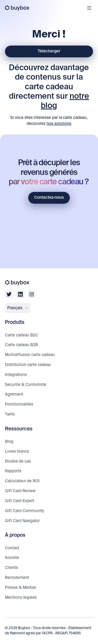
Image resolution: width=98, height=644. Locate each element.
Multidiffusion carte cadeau (30, 355)
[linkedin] (20, 294)
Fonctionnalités (19, 404)
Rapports (13, 471)
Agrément (14, 394)
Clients (11, 568)
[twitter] (9, 294)
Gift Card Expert (19, 501)
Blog (9, 441)
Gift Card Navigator (22, 521)
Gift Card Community (24, 511)
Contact (12, 548)
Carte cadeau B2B (21, 345)
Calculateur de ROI (22, 481)
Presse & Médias (20, 588)
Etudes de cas (18, 461)
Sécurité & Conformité (25, 385)
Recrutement (17, 578)
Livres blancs (17, 451)
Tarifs (10, 414)
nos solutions (59, 124)
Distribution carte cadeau (28, 365)
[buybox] (17, 8)
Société (12, 558)
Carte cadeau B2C (21, 335)
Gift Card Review (20, 491)
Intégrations (16, 375)
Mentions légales (21, 597)
